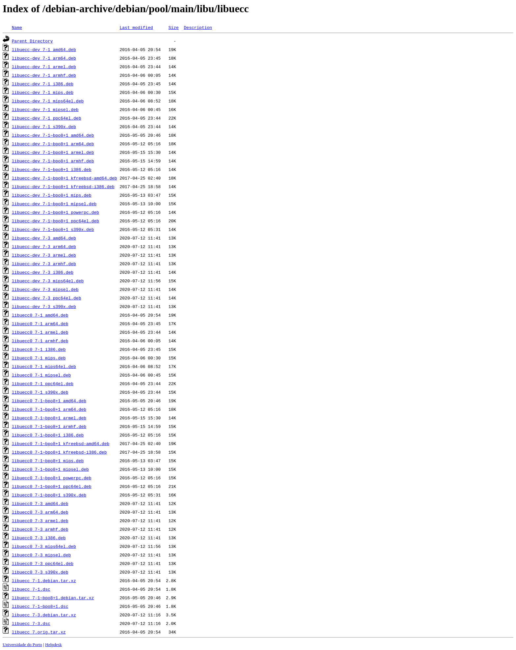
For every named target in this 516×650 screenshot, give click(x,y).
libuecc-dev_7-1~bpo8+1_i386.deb (51, 169)
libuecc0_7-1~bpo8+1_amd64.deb (49, 401)
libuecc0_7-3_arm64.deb (40, 512)
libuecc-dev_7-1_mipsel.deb (45, 109)
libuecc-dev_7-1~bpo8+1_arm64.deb (53, 144)
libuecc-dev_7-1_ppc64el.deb (46, 118)
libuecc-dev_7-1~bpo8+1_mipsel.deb (54, 204)
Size (173, 27)
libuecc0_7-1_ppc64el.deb (42, 383)
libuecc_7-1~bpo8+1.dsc (40, 606)
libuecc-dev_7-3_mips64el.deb (48, 281)
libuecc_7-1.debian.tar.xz (44, 580)
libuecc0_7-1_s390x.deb (40, 392)
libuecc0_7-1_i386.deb (39, 349)
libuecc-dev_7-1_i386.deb (42, 84)
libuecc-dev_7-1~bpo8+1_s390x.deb (53, 229)
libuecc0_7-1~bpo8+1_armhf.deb (49, 426)
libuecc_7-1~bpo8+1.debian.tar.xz (53, 598)
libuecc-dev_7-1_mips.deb (42, 92)
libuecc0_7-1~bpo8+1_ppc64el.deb (51, 486)
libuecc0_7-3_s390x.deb (40, 572)
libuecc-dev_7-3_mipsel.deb (45, 289)
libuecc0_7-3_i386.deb (39, 538)
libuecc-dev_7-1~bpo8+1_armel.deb (53, 152)
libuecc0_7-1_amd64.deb (40, 315)
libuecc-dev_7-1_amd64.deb (44, 49)
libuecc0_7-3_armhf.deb (40, 529)
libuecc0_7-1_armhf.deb (40, 341)
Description (198, 27)
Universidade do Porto (22, 644)
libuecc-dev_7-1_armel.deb (44, 67)
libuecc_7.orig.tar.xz (39, 632)
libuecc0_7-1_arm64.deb (40, 323)
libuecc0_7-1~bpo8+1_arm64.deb (49, 409)
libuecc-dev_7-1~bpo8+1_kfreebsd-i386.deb (63, 186)
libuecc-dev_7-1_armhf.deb (44, 75)
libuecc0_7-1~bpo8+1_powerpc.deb (51, 478)
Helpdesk (53, 644)
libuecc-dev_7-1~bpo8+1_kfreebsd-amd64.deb (64, 178)
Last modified (136, 27)
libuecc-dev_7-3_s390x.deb (44, 306)
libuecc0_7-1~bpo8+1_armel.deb (49, 418)
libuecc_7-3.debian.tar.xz (44, 615)
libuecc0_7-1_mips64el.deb (44, 366)
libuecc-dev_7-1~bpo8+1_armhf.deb (53, 161)
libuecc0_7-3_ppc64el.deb (42, 563)
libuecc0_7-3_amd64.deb (40, 503)
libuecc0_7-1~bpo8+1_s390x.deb (49, 495)
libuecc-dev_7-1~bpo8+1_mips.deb (51, 195)
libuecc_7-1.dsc (31, 589)
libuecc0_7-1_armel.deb (40, 332)
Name (17, 27)
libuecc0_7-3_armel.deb (40, 520)
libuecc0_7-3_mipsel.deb (41, 555)
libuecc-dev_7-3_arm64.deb (44, 246)
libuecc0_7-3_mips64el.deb (44, 546)
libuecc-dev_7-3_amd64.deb (44, 238)
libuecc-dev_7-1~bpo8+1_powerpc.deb (55, 212)
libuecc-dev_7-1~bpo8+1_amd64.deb (53, 135)
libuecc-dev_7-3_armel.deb (44, 255)
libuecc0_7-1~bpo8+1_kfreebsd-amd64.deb (60, 443)
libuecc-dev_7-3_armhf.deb (44, 264)
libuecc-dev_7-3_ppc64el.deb (46, 298)
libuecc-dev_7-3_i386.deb (42, 272)
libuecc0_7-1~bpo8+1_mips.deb (48, 461)
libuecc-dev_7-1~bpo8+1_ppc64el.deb (55, 221)
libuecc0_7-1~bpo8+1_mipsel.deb (50, 469)
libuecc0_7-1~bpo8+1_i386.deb (48, 435)
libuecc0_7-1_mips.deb (39, 358)
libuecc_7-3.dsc (31, 623)
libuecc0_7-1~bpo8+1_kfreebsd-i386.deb (59, 452)
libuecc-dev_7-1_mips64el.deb (48, 101)
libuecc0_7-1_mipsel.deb (41, 375)
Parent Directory (32, 41)
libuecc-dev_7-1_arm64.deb (44, 58)
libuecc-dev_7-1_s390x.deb (44, 126)
